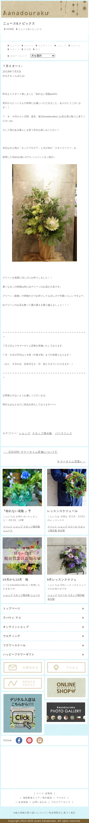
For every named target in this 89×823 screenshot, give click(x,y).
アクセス (61, 798)
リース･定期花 (44, 793)
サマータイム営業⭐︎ (71, 461)
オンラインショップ (16, 626)
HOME (10, 29)
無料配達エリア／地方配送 (37, 798)
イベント (29, 45)
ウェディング (45, 45)
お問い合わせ (39, 802)
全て (37, 49)
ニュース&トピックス (19, 23)
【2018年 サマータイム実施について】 (30, 451)
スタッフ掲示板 (42, 433)
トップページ (11, 608)
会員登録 (23, 802)
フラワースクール (14, 645)
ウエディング (11, 636)
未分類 (27, 49)
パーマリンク (63, 433)
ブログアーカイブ (61, 802)
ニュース (15, 45)
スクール (76, 45)
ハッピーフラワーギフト (18, 654)
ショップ (62, 45)
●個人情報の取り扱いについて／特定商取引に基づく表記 (44, 813)
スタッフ (15, 49)
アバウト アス (12, 617)
